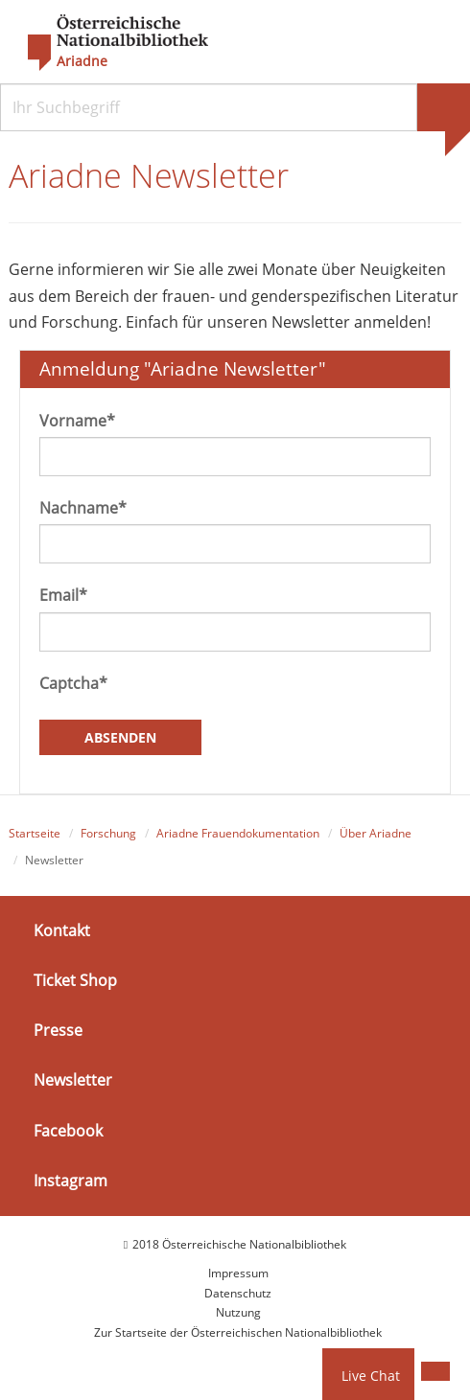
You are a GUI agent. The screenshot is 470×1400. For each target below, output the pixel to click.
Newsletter (73, 1079)
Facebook (68, 1129)
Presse (58, 1030)
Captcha (73, 683)
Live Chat (370, 1375)
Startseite (34, 833)
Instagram (70, 1180)
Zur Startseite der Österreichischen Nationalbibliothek (238, 1332)
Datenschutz (237, 1293)
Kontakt (62, 930)
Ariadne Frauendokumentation (237, 833)
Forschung (108, 833)
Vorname (77, 420)
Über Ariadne (375, 833)
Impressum (238, 1273)
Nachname (83, 507)
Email (63, 595)
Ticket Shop (75, 980)
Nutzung (238, 1312)
